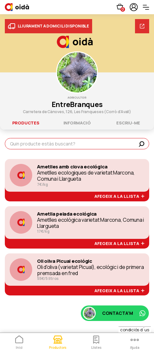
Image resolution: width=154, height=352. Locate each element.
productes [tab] (25, 123)
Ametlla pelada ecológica (67, 214)
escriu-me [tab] (128, 123)
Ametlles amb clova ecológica (72, 167)
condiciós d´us (134, 330)
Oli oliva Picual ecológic (64, 261)
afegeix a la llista (119, 196)
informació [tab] (77, 123)
